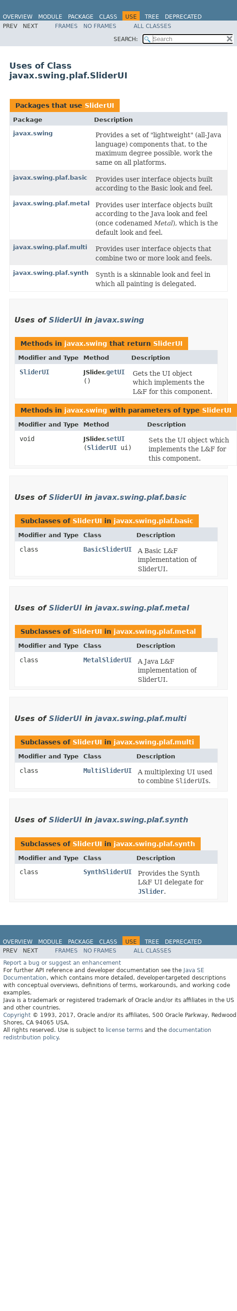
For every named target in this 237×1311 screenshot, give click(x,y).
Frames (66, 26)
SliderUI (99, 105)
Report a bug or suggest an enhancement (62, 963)
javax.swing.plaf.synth (50, 272)
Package (81, 17)
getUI (115, 372)
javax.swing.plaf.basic (50, 177)
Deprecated (183, 17)
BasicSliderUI (107, 549)
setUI (115, 438)
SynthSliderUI (107, 872)
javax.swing (33, 133)
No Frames (99, 26)
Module (50, 17)
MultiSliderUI (107, 770)
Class (108, 17)
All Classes (152, 26)
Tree (152, 17)
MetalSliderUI (107, 660)
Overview (18, 17)
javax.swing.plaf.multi (50, 247)
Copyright (17, 1015)
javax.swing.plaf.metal (51, 203)
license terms (124, 1030)
